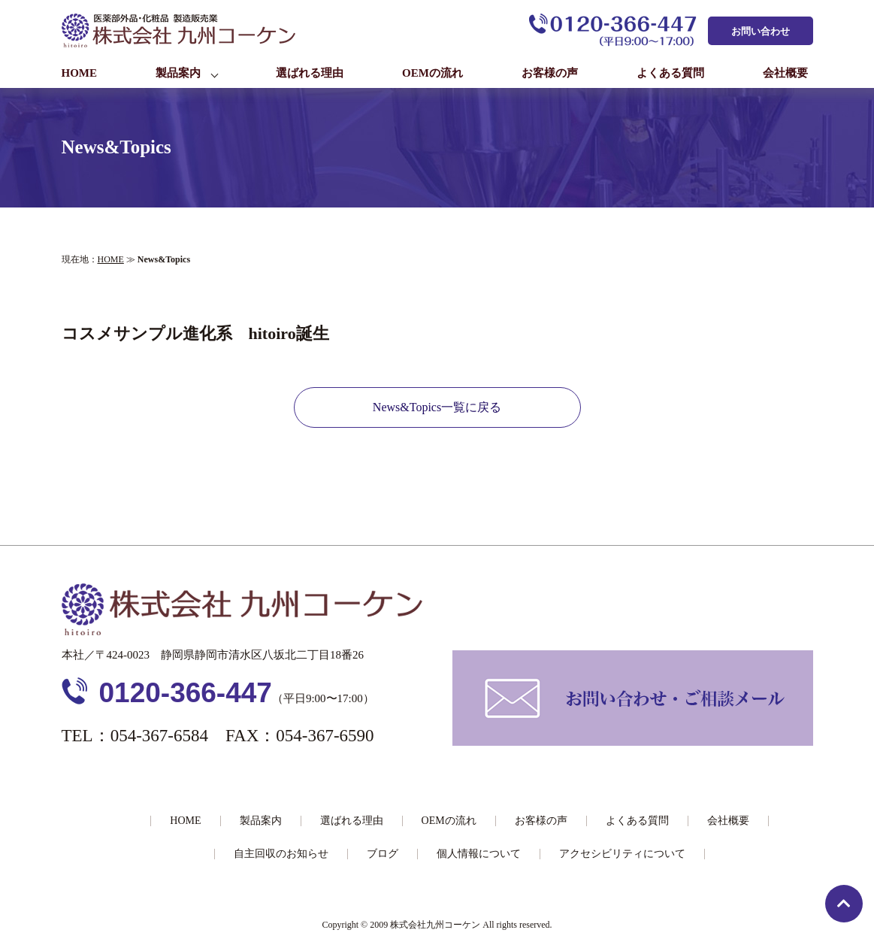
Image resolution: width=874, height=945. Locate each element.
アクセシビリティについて (622, 853)
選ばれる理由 (309, 73)
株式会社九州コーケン (435, 924)
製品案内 (178, 73)
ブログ (382, 853)
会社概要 (785, 73)
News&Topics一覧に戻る (437, 407)
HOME (80, 73)
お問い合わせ (760, 31)
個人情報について (479, 853)
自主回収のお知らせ (281, 853)
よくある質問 (670, 73)
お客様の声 (550, 73)
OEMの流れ (432, 73)
